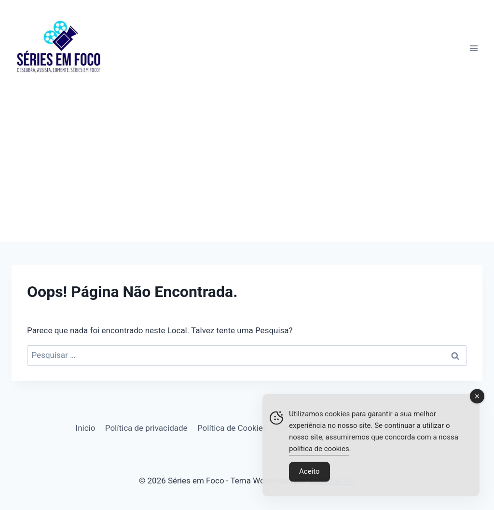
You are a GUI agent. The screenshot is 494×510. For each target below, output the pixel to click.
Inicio (86, 428)
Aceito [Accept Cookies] (309, 473)
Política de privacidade (146, 428)
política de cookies (319, 450)
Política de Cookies (232, 428)
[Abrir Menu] (473, 48)
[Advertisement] (247, 169)
